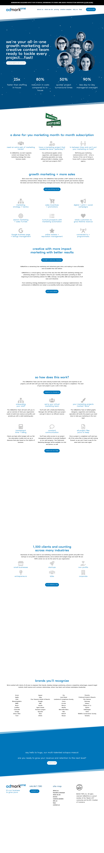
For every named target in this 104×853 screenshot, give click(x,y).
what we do (49, 9)
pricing (56, 9)
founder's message (59, 792)
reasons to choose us (52, 392)
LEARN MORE (88, 3)
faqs (80, 9)
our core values (52, 291)
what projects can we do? (16, 63)
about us (40, 9)
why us (75, 9)
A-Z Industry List (52, 584)
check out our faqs (52, 450)
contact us (34, 791)
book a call (91, 9)
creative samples (66, 9)
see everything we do (52, 189)
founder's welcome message (52, 260)
